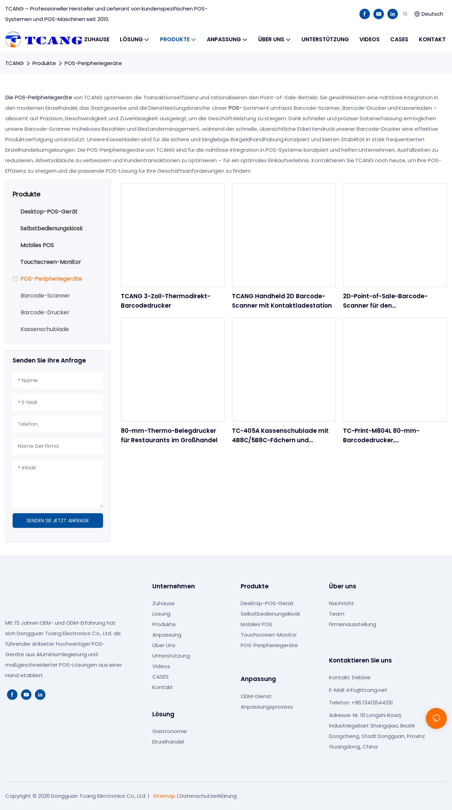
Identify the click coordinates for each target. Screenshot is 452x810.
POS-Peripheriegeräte (93, 63)
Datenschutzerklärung (208, 796)
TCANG (14, 63)
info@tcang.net (367, 690)
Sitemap (164, 796)
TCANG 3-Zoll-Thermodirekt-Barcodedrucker (165, 301)
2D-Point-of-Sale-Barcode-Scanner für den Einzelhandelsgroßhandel (385, 301)
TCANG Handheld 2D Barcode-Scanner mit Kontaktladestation (282, 301)
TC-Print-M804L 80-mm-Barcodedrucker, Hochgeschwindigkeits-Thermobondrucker (381, 435)
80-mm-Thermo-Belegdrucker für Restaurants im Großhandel (169, 435)
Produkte (44, 63)
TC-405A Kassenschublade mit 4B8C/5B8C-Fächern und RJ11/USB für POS (280, 435)
